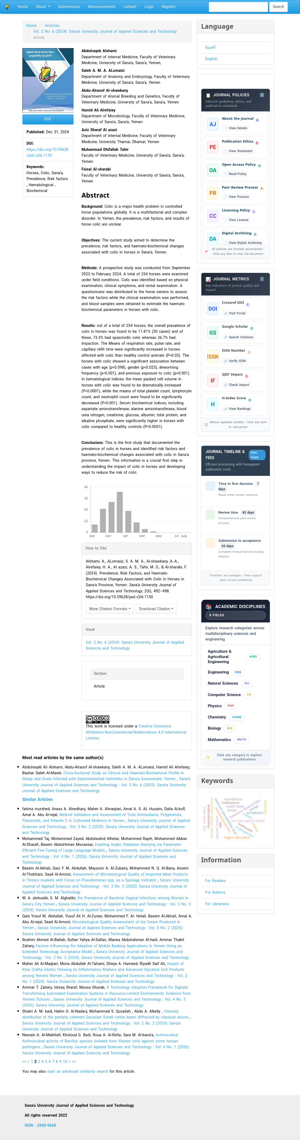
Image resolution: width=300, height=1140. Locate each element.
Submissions (69, 6)
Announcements (101, 6)
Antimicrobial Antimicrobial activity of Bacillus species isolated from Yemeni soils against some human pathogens (100, 1041)
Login (149, 6)
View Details (238, 128)
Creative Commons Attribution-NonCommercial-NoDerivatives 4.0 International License (136, 732)
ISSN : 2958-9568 (40, 1125)
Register (169, 6)
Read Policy (237, 174)
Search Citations (241, 337)
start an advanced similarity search (77, 1071)
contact (129, 6)
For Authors (215, 892)
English (211, 59)
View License (238, 220)
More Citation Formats (110, 609)
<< (24, 1061)
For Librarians (217, 904)
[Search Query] (238, 7)
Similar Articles (37, 799)
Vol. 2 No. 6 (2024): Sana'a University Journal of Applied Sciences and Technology (105, 31)
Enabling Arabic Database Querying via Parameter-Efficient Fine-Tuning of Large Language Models (102, 847)
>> (74, 1061)
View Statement (240, 151)
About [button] (43, 6)
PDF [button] (48, 119)
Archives (52, 25)
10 (65, 1061)
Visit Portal (237, 313)
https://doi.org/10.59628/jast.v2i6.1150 (48, 152)
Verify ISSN (237, 361)
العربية (210, 47)
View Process (239, 197)
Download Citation (156, 609)
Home (23, 6)
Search (278, 6)
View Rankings (240, 409)
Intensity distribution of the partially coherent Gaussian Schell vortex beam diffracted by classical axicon (106, 1014)
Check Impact (239, 385)
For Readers (215, 880)
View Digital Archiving (245, 243)
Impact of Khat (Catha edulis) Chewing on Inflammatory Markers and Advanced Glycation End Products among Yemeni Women (103, 969)
